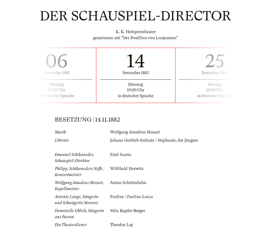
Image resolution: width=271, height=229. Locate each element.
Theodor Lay (121, 224)
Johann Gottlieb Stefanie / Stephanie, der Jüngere (154, 140)
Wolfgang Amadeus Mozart (135, 132)
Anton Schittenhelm (128, 182)
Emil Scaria (120, 154)
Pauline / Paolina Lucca (131, 196)
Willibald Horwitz (126, 168)
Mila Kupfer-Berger (127, 210)
